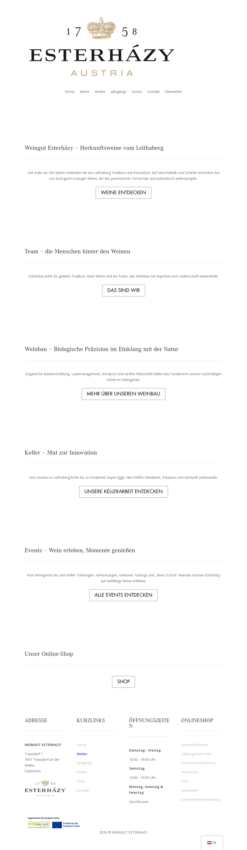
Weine (84, 92)
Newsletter (173, 92)
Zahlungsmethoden (196, 754)
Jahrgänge (118, 92)
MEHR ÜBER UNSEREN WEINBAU (123, 393)
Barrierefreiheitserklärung (201, 799)
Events (137, 92)
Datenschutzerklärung (198, 762)
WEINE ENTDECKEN (123, 192)
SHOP (123, 681)
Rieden (100, 92)
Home (70, 92)
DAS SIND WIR (123, 290)
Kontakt (153, 92)
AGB (184, 781)
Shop (81, 781)
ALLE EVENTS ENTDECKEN (123, 595)
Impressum (190, 772)
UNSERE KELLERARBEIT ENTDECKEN (123, 491)
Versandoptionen (194, 744)
